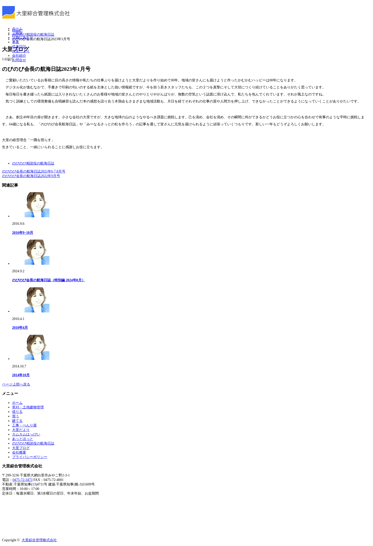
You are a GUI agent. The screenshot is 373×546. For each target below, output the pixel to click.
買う (15, 416)
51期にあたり (22, 37)
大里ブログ (21, 448)
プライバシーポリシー (29, 457)
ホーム (17, 28)
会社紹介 (19, 56)
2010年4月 (20, 328)
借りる (17, 412)
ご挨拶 (17, 33)
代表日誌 (19, 46)
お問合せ (19, 60)
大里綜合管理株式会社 (39, 540)
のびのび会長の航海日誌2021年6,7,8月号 (33, 171)
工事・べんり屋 (24, 425)
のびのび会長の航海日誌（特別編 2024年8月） (48, 280)
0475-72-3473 (22, 480)
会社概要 (19, 452)
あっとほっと (22, 439)
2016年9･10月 (22, 233)
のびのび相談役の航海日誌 (33, 163)
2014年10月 (21, 375)
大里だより (21, 51)
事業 (15, 42)
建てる (17, 421)
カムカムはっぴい (26, 434)
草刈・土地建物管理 (28, 407)
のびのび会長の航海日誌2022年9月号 (31, 176)
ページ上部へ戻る (16, 384)
